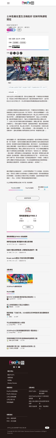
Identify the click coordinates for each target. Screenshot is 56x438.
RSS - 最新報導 (11, 418)
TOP (47, 427)
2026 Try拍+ (32, 391)
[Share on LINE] (18, 53)
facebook (14, 367)
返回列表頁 (27, 198)
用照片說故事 (33, 406)
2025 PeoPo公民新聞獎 (34, 397)
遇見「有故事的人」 (43, 407)
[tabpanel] (28, 194)
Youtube (19, 367)
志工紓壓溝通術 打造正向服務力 (18, 305)
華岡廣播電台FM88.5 (28, 215)
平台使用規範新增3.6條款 (16, 322)
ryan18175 (12, 299)
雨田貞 (11, 307)
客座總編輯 (10, 402)
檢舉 (19, 30)
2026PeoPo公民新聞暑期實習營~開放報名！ (23, 330)
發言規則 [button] (46, 188)
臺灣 (13, 39)
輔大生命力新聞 (13, 340)
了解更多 (28, 227)
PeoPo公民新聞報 (12, 391)
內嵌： (10, 83)
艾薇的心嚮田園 (13, 348)
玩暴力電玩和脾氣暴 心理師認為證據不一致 (22, 250)
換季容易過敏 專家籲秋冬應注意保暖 (20, 242)
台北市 (18, 39)
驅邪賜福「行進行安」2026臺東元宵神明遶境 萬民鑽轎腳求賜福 (28, 313)
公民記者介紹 (11, 399)
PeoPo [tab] (30, 188)
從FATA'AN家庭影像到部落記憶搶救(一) (21, 297)
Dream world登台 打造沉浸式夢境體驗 (20, 258)
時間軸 (10, 380)
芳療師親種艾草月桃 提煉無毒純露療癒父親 (22, 338)
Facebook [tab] (15, 188)
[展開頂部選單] (47, 3)
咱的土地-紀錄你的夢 (34, 402)
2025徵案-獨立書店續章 (43, 392)
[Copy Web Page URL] (21, 53)
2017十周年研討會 (44, 397)
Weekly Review (12, 383)
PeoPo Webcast (12, 394)
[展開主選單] (8, 3)
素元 (10, 316)
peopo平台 (12, 324)
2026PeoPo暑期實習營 (14, 286)
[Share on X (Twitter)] (14, 53)
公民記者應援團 (11, 396)
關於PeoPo (11, 375)
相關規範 (10, 377)
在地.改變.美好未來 (44, 402)
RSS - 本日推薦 (11, 421)
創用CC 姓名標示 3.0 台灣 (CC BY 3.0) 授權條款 (16, 46)
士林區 (23, 39)
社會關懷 (15, 42)
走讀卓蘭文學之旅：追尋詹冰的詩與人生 (21, 346)
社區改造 (22, 42)
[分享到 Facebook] (11, 53)
